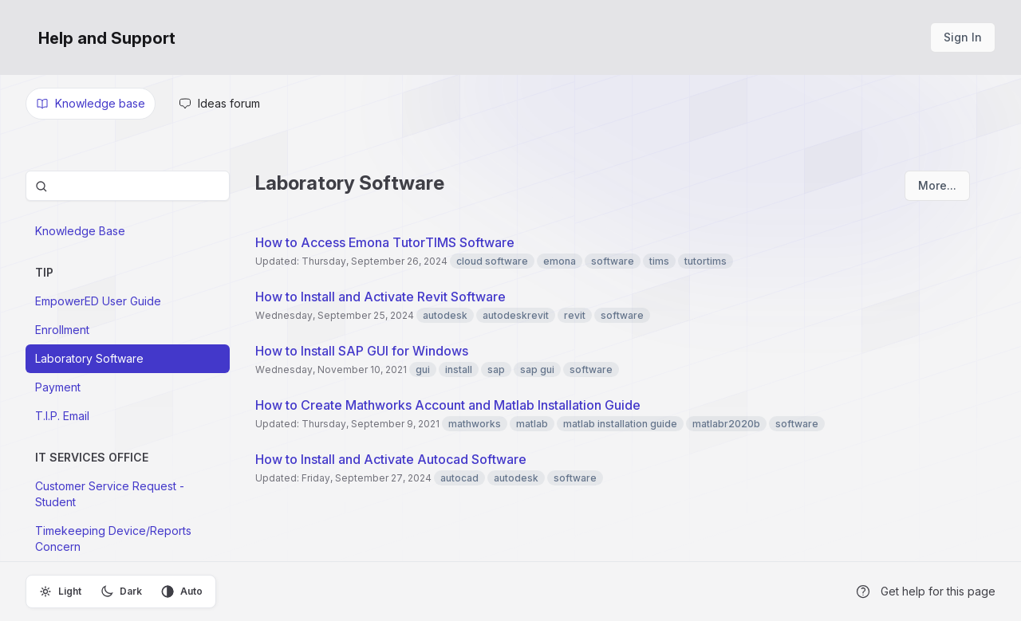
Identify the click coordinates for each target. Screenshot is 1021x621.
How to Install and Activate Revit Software (380, 297)
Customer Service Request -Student (109, 494)
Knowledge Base (80, 231)
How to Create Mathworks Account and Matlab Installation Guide (448, 405)
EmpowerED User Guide (98, 301)
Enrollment (62, 329)
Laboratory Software (89, 358)
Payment (58, 387)
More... (937, 185)
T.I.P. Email (62, 416)
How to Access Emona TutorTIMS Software (384, 242)
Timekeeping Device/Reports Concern (113, 538)
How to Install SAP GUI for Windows (361, 351)
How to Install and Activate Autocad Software (390, 459)
